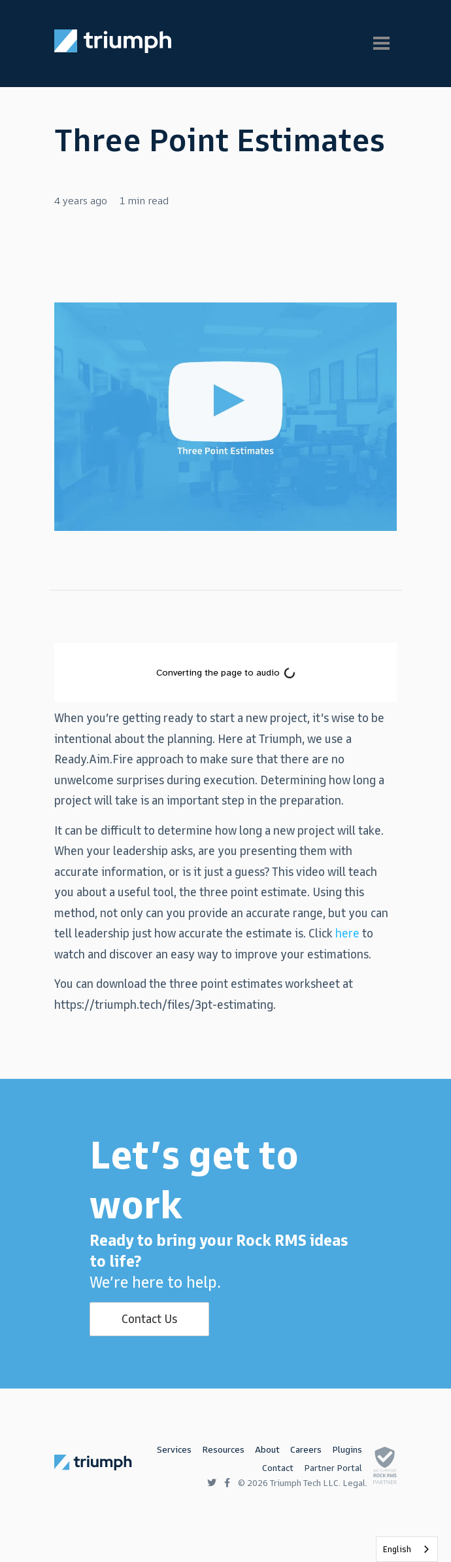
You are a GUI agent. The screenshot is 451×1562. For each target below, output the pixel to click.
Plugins (347, 1449)
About (267, 1449)
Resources (223, 1449)
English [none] (397, 1549)
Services (174, 1449)
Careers (306, 1449)
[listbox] (407, 1549)
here (347, 933)
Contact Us (149, 1319)
